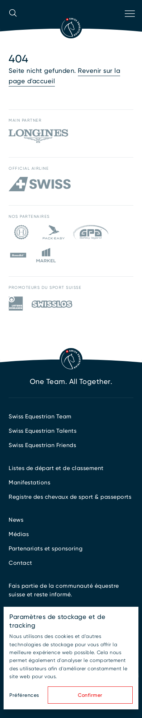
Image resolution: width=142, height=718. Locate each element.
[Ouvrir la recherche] (13, 23)
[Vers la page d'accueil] (71, 27)
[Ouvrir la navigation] (129, 23)
